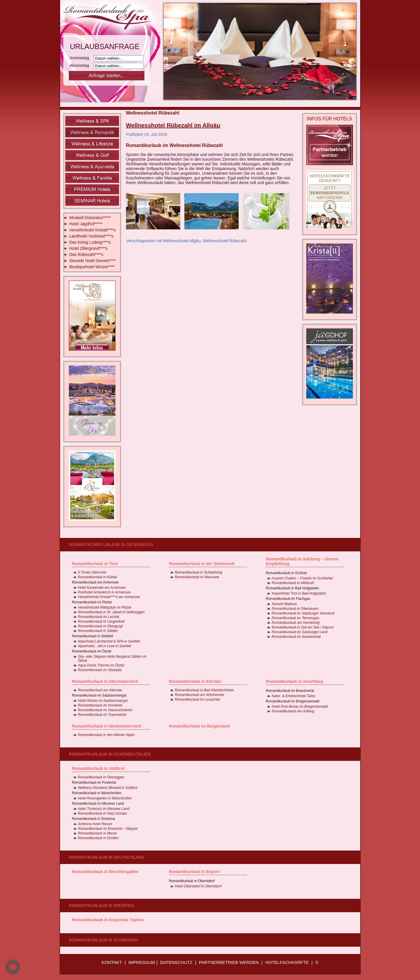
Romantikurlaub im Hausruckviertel (105, 710)
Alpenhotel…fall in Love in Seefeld (104, 646)
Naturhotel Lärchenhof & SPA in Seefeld (109, 641)
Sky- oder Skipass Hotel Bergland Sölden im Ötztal (112, 659)
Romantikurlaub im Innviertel (100, 705)
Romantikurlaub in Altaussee (197, 577)
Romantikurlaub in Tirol (95, 563)
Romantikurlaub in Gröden (98, 838)
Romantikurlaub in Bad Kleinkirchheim (204, 690)
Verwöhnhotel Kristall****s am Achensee (109, 597)
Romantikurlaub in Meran (97, 833)
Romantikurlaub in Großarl (286, 573)
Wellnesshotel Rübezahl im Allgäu (173, 125)
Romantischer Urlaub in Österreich (111, 544)
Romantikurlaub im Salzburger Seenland (303, 613)
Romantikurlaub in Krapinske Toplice (108, 919)
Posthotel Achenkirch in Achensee (104, 592)
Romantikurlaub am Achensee (95, 582)
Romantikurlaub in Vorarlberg (294, 681)
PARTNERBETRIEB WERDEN (229, 962)
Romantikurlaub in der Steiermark (202, 563)
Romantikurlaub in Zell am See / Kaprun (303, 627)
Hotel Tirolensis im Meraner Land (104, 809)
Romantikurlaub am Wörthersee (199, 695)
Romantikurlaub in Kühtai (97, 577)
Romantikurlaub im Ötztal (91, 651)
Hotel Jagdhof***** (86, 223)
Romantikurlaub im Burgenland (199, 726)
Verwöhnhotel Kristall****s (92, 230)
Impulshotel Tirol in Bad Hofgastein (299, 593)
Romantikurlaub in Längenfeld (101, 621)
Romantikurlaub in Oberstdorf (192, 881)
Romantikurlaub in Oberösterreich (105, 681)
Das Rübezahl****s (86, 254)
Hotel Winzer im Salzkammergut (103, 701)
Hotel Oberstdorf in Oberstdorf (198, 886)
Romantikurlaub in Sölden (98, 631)
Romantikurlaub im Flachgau (288, 599)
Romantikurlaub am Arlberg (293, 711)
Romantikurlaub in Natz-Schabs (102, 813)
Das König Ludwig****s (90, 242)
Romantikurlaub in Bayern (194, 871)
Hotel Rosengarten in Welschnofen (105, 798)
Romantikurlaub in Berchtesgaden (105, 871)
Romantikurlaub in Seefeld (92, 636)
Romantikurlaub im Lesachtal (197, 699)
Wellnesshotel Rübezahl (224, 240)
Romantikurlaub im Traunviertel (102, 715)
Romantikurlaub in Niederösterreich (106, 726)
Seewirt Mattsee (284, 604)
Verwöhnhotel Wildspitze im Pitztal (104, 607)
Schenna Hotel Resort (95, 824)
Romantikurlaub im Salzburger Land (299, 632)
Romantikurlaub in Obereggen (101, 777)
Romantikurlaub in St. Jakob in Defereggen (111, 612)
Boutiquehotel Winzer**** (92, 266)
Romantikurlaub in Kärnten (195, 681)
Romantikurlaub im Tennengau (295, 618)
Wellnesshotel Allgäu (182, 240)
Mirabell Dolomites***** (90, 217)
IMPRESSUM (141, 962)
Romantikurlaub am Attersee (100, 690)
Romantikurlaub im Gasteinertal (296, 637)
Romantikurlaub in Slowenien (103, 940)
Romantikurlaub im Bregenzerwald (292, 701)
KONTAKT (112, 962)
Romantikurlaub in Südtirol (98, 768)
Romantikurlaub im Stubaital (100, 670)
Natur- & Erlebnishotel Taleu (293, 696)
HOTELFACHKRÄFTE (287, 962)
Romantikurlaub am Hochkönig (295, 623)
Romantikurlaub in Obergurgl (100, 626)
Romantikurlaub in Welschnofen (96, 793)
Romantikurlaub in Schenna (93, 819)
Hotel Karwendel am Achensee (102, 588)
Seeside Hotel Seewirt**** (92, 260)
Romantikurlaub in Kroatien (101, 905)
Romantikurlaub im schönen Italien (109, 754)
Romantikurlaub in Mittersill (293, 583)
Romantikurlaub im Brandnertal (290, 691)
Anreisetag (81, 58)
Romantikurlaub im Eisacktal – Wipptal (108, 829)
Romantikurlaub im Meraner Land (98, 803)
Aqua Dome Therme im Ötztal (101, 665)
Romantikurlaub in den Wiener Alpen (106, 735)
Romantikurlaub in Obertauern (295, 609)
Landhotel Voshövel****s (91, 236)
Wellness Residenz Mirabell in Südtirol (107, 788)
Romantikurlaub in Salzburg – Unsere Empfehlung (302, 561)
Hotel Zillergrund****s (88, 248)
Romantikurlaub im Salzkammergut (99, 695)
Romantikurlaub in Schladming (198, 572)
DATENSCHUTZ (176, 962)
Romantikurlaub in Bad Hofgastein (292, 588)
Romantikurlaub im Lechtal (98, 617)
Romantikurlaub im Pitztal (92, 602)
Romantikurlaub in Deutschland (106, 857)
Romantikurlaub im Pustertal (94, 782)
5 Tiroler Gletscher (92, 572)
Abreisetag (81, 65)
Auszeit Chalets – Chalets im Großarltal (302, 578)
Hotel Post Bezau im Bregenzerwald (300, 706)
